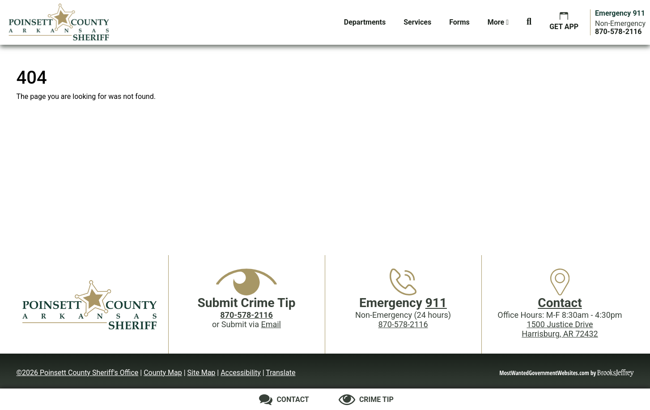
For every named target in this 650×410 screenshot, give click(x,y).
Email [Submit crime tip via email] (271, 324)
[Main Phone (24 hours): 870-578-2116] (618, 31)
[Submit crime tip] (366, 399)
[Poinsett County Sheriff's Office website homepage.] (59, 22)
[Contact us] (284, 399)
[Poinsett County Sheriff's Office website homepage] (90, 304)
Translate (280, 372)
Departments (365, 22)
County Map (163, 372)
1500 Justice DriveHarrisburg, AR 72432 (560, 329)
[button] (529, 22)
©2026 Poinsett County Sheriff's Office (78, 372)
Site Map (201, 372)
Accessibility (241, 372)
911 (436, 302)
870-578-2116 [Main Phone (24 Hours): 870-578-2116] (403, 324)
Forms (459, 22)
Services (417, 22)
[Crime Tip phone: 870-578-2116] (246, 315)
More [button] (498, 22)
